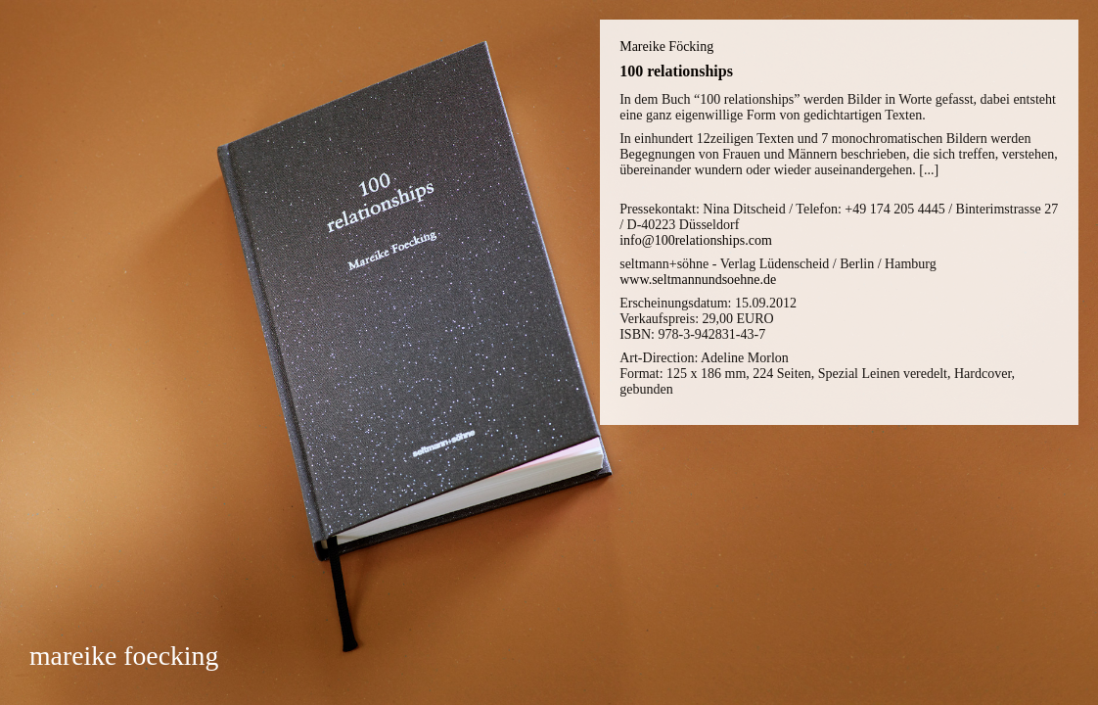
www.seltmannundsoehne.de (697, 279)
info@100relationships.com (695, 240)
